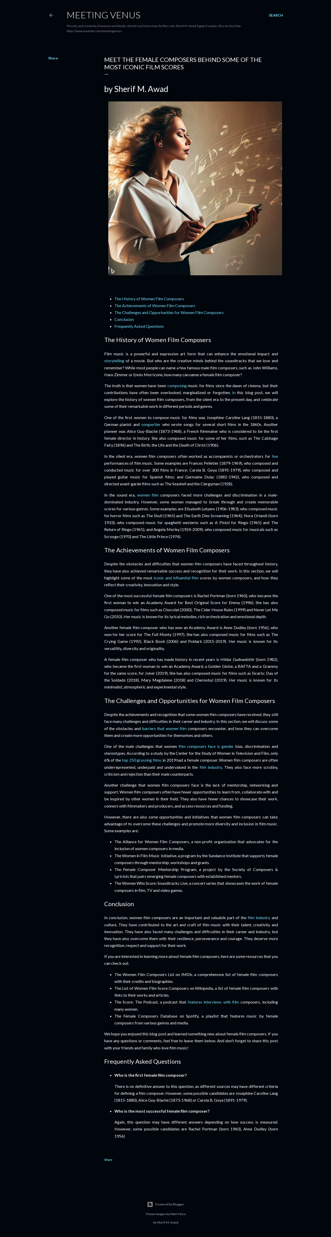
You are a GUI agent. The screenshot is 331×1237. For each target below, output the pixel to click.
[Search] (276, 15)
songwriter (151, 424)
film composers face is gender (206, 746)
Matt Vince (178, 1214)
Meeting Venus (103, 14)
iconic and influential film (176, 577)
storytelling (114, 360)
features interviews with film (213, 1001)
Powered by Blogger (165, 1204)
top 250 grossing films (142, 760)
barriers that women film (164, 728)
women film (147, 494)
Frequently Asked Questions (139, 326)
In (233, 392)
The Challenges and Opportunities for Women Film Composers (169, 312)
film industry (211, 767)
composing (177, 385)
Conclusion (124, 319)
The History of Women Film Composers (149, 298)
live (275, 456)
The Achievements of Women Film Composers (154, 305)
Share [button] (53, 58)
